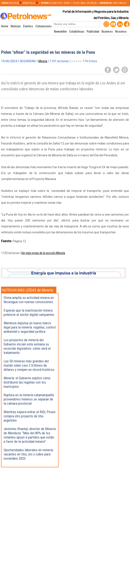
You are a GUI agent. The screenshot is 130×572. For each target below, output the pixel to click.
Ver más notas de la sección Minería (43, 253)
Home (4, 26)
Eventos (28, 26)
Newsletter (60, 31)
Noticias (16, 26)
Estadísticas (76, 31)
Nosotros (121, 31)
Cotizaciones (43, 26)
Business (107, 31)
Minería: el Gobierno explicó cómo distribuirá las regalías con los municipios (27, 382)
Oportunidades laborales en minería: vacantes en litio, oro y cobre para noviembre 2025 (29, 454)
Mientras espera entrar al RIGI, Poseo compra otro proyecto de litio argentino (30, 416)
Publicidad (93, 31)
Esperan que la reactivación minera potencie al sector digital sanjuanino (29, 312)
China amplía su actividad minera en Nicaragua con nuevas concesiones (29, 300)
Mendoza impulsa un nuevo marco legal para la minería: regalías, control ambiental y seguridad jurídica (30, 327)
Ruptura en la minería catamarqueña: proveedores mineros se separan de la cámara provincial (29, 399)
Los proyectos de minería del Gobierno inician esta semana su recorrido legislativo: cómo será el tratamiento (27, 346)
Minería (42, 61)
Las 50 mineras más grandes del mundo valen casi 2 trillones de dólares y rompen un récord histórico (29, 365)
